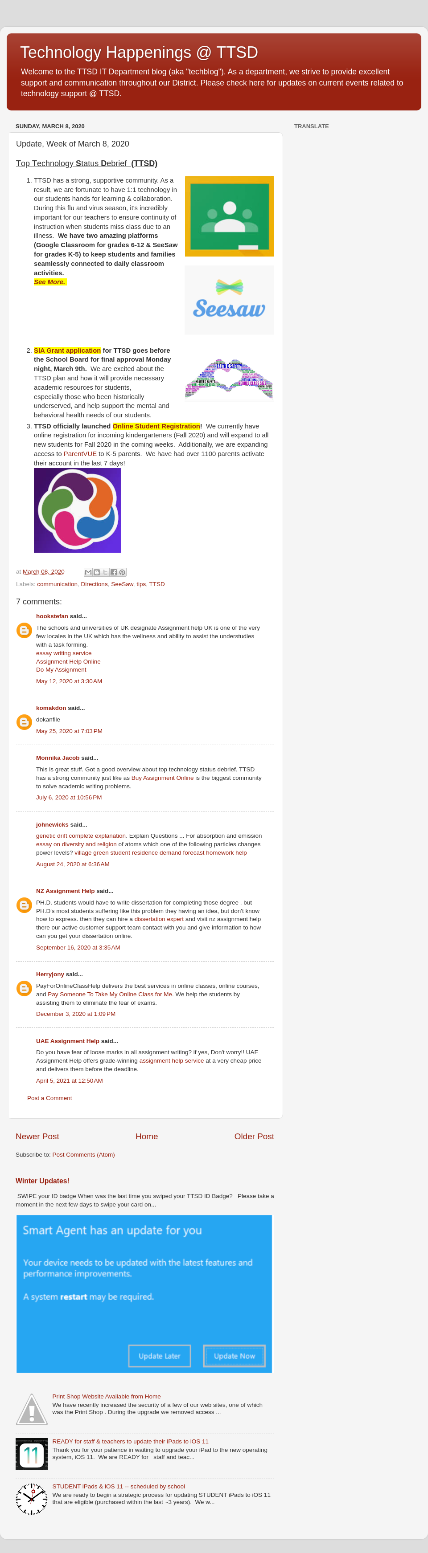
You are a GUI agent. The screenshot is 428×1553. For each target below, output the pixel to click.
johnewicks (52, 824)
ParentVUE (81, 453)
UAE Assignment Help (67, 1041)
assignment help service (172, 1060)
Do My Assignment (61, 669)
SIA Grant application (67, 350)
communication (57, 584)
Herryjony (50, 974)
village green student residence (116, 852)
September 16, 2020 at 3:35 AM (78, 947)
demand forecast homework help (203, 852)
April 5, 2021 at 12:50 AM (69, 1080)
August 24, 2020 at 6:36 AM (73, 864)
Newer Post (37, 1136)
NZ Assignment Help (65, 891)
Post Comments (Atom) (84, 1154)
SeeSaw (122, 584)
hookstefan (52, 616)
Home (147, 1136)
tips (141, 584)
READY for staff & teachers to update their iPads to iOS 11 (130, 1441)
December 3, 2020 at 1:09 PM (75, 1014)
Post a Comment (49, 1098)
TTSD (157, 584)
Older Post (254, 1136)
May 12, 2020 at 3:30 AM (69, 681)
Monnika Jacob (58, 757)
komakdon (51, 708)
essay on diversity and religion (76, 844)
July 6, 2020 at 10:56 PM (69, 797)
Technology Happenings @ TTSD (139, 52)
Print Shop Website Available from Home (106, 1396)
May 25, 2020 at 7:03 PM (69, 731)
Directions (94, 584)
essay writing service (64, 653)
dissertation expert (159, 919)
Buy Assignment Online (163, 777)
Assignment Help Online (68, 661)
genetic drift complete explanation (81, 835)
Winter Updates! (43, 1181)
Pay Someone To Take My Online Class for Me (110, 994)
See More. (50, 281)
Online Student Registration (156, 426)
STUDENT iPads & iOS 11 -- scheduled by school (118, 1486)
